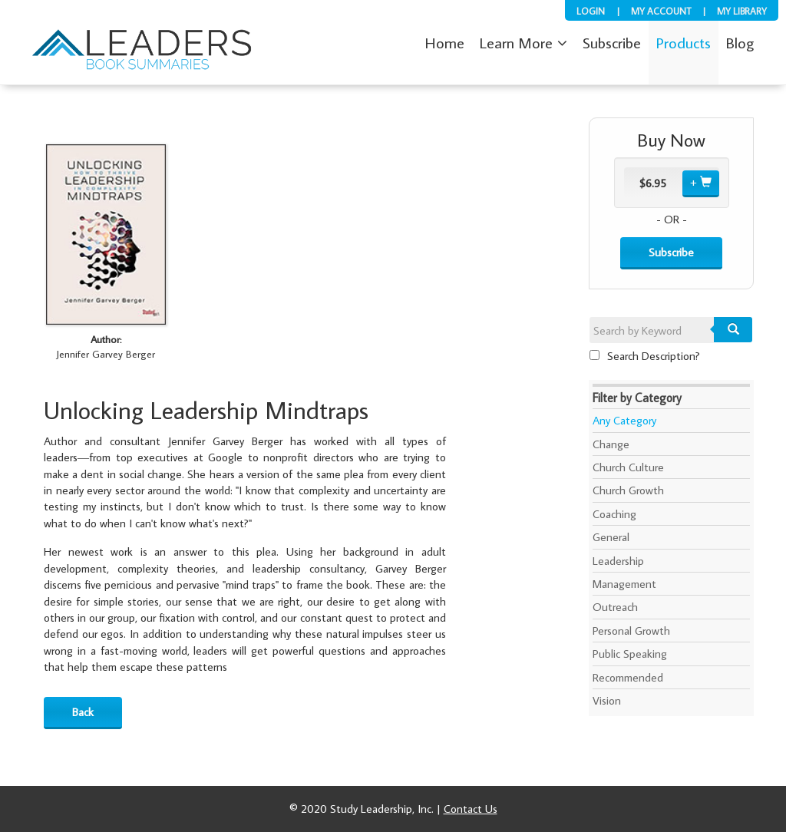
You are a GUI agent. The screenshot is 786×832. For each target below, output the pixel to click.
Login (590, 11)
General (611, 537)
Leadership (618, 560)
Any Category (624, 420)
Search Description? (645, 355)
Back (83, 712)
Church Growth (628, 490)
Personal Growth (631, 630)
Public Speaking (630, 653)
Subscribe (671, 252)
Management (624, 583)
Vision (607, 700)
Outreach (615, 606)
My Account (661, 11)
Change (611, 444)
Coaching (614, 514)
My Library (742, 11)
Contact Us (470, 808)
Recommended (628, 677)
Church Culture (628, 467)
